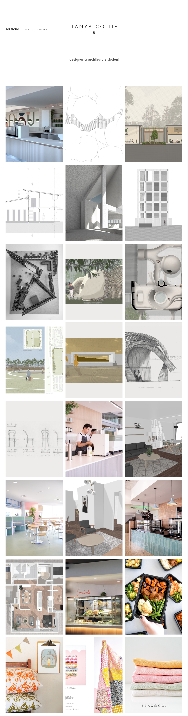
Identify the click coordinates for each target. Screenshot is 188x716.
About (27, 29)
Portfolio (12, 29)
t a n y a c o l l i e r (94, 29)
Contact (41, 29)
